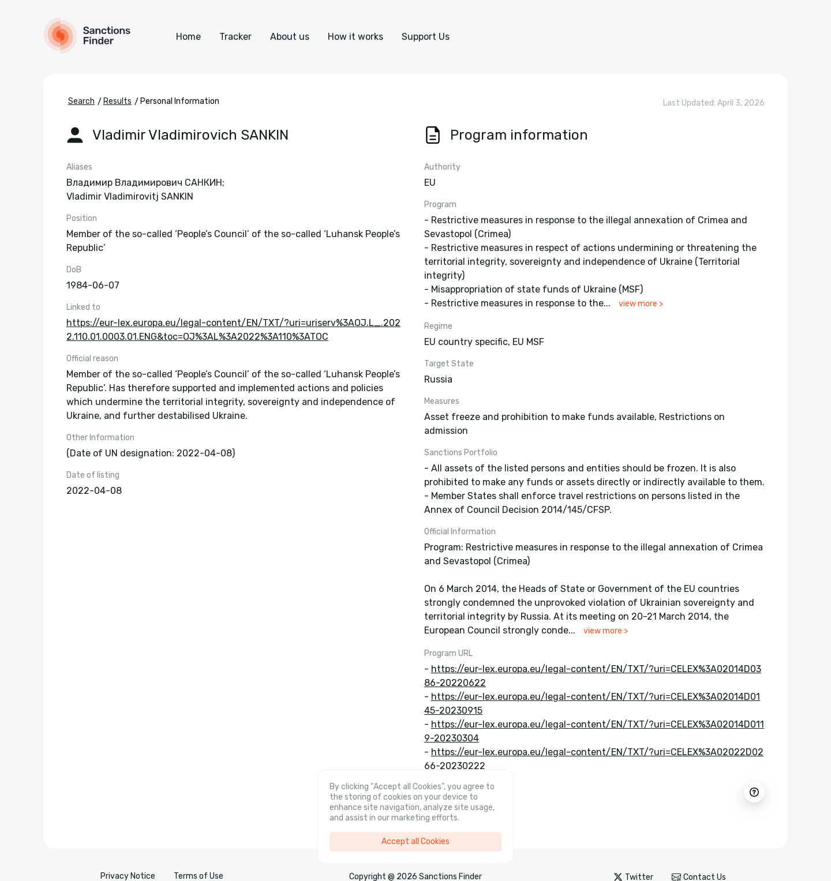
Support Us (426, 36)
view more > (641, 304)
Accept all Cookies (415, 841)
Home (188, 36)
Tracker (235, 36)
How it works (355, 36)
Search (81, 101)
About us (289, 36)
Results (117, 101)
